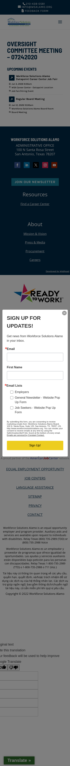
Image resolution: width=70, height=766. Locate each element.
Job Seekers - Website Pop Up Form (35, 410)
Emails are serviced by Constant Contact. (26, 435)
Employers (22, 392)
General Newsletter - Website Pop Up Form (37, 400)
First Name (14, 367)
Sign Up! (35, 445)
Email (11, 349)
